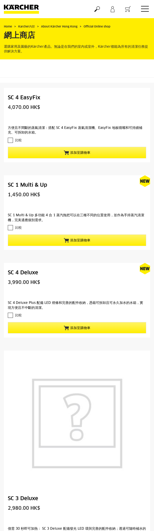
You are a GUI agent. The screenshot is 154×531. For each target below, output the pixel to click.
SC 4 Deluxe (23, 272)
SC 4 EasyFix (24, 97)
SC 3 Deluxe (23, 498)
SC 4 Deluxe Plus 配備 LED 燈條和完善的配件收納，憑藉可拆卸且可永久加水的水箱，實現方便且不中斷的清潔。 (75, 305)
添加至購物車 (77, 152)
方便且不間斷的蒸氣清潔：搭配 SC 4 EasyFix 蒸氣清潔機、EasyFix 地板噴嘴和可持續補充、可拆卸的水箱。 (75, 130)
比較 (18, 140)
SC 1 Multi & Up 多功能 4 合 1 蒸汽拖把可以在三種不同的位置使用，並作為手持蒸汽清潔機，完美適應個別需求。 (76, 218)
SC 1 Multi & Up (27, 185)
